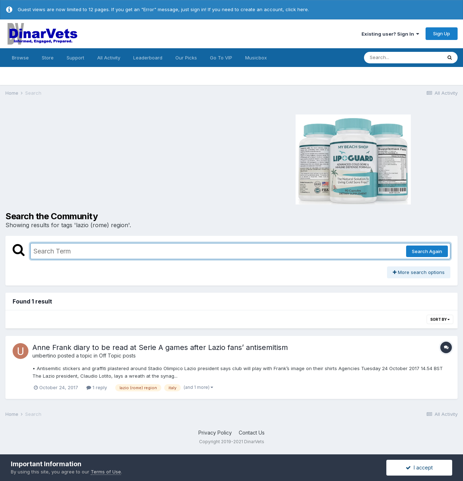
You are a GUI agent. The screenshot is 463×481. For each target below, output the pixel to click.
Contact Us (252, 433)
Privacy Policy (215, 433)
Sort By (440, 319)
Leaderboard (147, 57)
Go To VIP (221, 57)
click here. (297, 9)
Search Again (427, 251)
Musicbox (256, 57)
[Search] (403, 57)
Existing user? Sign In (390, 34)
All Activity (108, 57)
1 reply (96, 387)
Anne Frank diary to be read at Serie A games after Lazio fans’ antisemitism (160, 347)
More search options (419, 272)
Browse (20, 57)
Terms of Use (106, 472)
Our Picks (186, 57)
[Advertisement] (112, 158)
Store (48, 57)
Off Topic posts (117, 355)
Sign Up (441, 33)
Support (75, 57)
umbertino (44, 355)
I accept (419, 467)
